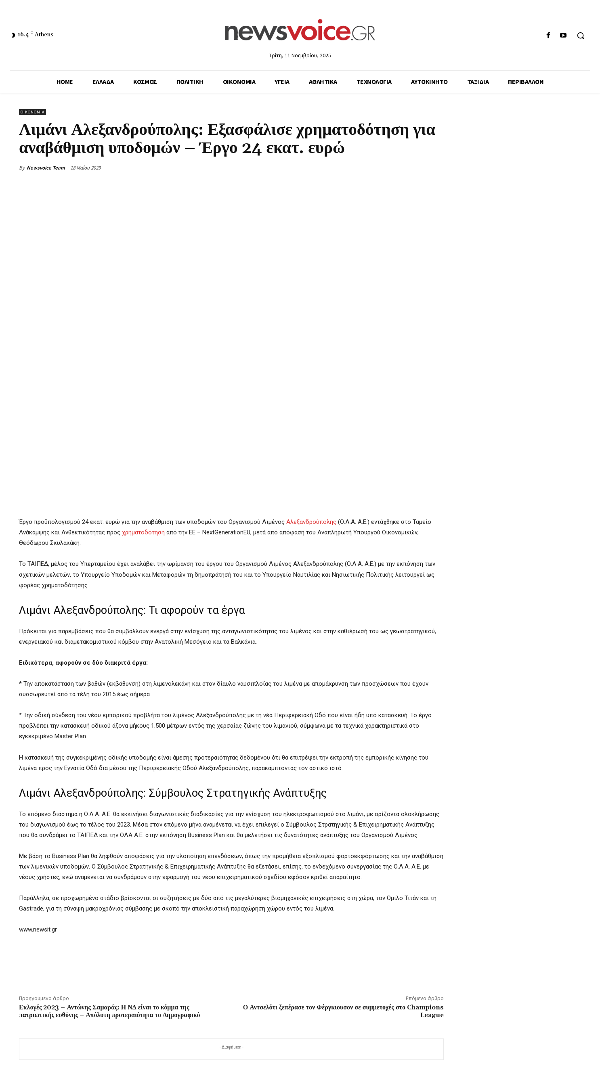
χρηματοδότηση (143, 532)
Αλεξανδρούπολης (311, 521)
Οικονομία (32, 112)
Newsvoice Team (46, 167)
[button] (580, 35)
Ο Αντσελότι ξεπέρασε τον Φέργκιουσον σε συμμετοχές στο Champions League (343, 1011)
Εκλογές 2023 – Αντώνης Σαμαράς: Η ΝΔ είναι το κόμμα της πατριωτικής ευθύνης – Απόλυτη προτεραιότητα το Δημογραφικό (109, 1011)
